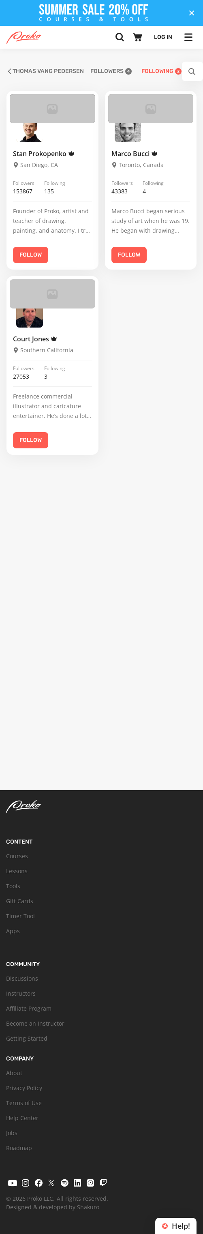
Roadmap (19, 1148)
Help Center (22, 1118)
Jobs (11, 1133)
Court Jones (35, 338)
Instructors (21, 993)
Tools (13, 886)
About (14, 1073)
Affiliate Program (28, 1008)
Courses (17, 856)
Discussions (22, 978)
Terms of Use (24, 1103)
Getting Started (26, 1038)
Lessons (17, 871)
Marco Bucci (134, 153)
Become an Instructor (35, 1023)
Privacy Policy (24, 1088)
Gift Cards (19, 901)
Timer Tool (20, 916)
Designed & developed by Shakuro (52, 1207)
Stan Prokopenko (44, 153)
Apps (13, 931)
